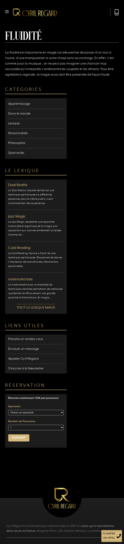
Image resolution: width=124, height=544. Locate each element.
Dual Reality (18, 185)
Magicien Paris (46, 531)
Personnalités (18, 133)
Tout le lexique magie (36, 308)
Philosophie (16, 143)
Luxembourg (96, 531)
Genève (69, 531)
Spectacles (16, 153)
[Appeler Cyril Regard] (114, 12)
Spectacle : (14, 406)
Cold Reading (19, 248)
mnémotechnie (20, 279)
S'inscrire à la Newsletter (26, 368)
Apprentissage (19, 104)
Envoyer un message (23, 349)
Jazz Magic (17, 216)
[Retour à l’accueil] (35, 12)
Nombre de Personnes (21, 421)
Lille (60, 531)
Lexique (14, 123)
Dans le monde (19, 114)
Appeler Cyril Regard (23, 359)
